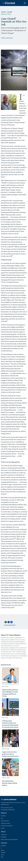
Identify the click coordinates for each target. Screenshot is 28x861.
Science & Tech (5, 821)
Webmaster (11, 810)
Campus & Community (6, 826)
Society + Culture (6, 12)
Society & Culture (5, 823)
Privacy (3, 807)
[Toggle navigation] (25, 3)
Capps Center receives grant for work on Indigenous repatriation (10, 754)
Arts (2, 818)
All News (3, 816)
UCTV (2, 855)
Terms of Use (9, 807)
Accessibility (4, 810)
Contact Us (4, 834)
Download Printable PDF (9, 625)
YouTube (3, 852)
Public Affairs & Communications (9, 839)
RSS (2, 857)
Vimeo (2, 850)
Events (2, 828)
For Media (3, 837)
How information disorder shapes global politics (9, 783)
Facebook (3, 846)
